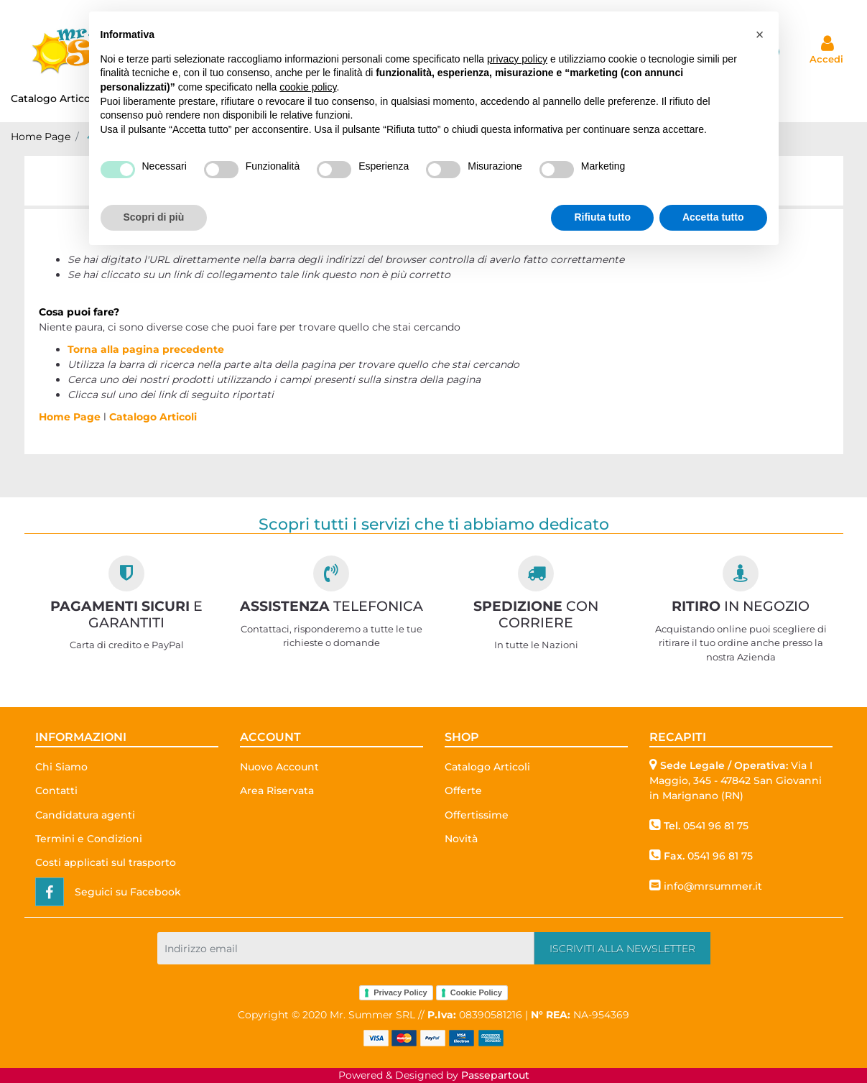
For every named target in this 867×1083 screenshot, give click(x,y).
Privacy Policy (400, 992)
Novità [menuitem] (461, 838)
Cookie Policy (476, 992)
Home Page (40, 136)
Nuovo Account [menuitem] (279, 766)
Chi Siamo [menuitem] (61, 766)
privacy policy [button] (517, 59)
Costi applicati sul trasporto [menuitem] (105, 862)
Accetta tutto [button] (713, 217)
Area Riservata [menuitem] (277, 790)
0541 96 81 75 (715, 825)
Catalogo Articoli (153, 416)
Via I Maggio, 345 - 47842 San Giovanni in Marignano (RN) (735, 780)
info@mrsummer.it (713, 886)
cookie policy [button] (307, 87)
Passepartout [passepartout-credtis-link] (495, 1075)
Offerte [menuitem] (463, 790)
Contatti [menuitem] (56, 790)
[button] (622, 948)
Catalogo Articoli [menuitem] (59, 98)
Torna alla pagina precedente (146, 349)
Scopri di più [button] (154, 217)
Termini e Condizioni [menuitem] (88, 838)
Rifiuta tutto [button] (602, 217)
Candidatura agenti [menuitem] (85, 814)
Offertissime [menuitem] (477, 814)
